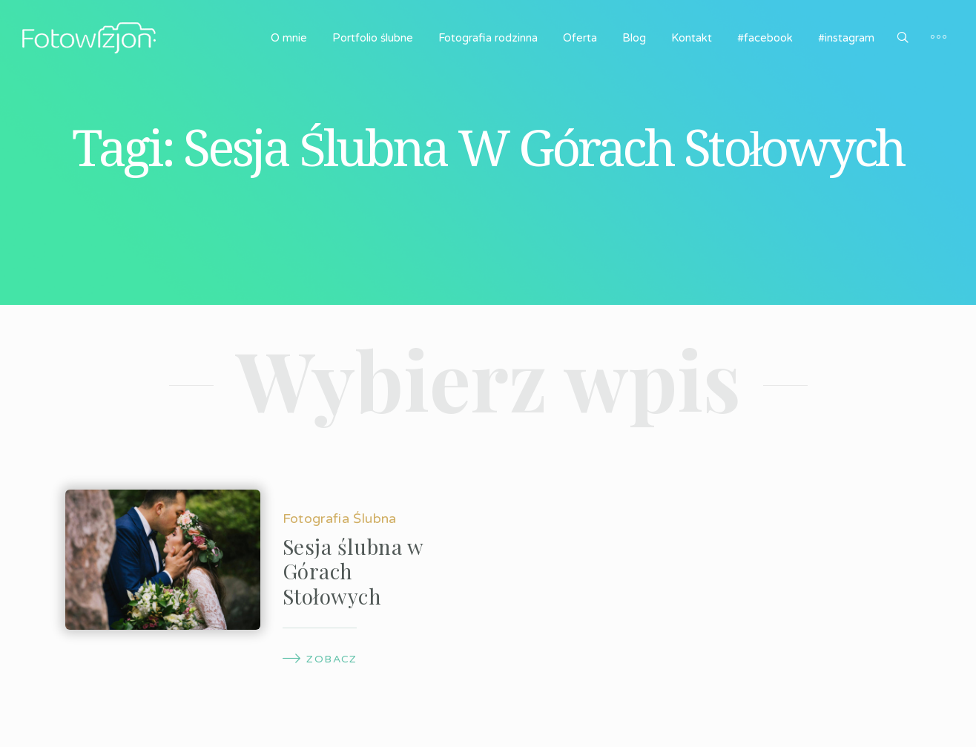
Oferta (580, 38)
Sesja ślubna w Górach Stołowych (353, 571)
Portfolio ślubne (372, 38)
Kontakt (691, 38)
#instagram (846, 38)
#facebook (765, 38)
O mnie (289, 38)
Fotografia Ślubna (340, 518)
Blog (634, 38)
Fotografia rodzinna (488, 38)
